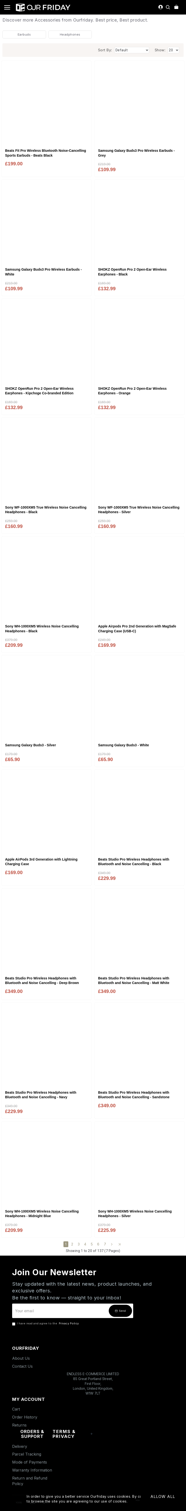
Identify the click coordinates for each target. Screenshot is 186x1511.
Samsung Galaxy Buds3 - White (123, 745)
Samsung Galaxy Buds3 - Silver (30, 745)
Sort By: (105, 50)
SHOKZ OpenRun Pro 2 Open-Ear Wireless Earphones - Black (132, 271)
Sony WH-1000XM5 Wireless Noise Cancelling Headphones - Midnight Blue (42, 1213)
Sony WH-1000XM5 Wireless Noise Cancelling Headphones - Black (42, 628)
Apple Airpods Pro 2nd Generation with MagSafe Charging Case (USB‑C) (137, 628)
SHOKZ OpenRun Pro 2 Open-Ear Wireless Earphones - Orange (132, 391)
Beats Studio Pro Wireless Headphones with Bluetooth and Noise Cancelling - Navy (40, 1095)
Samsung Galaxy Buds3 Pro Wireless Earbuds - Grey (136, 153)
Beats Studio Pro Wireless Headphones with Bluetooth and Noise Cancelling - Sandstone (134, 1095)
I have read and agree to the (46, 1324)
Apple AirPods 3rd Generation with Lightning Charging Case (41, 861)
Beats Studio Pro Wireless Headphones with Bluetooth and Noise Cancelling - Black (133, 861)
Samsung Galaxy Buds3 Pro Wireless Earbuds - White (43, 271)
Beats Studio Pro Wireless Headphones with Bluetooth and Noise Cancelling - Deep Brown (42, 980)
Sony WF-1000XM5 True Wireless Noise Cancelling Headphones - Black (45, 509)
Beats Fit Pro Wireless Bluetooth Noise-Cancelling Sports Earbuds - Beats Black (45, 153)
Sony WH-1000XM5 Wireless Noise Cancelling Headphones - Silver (135, 1213)
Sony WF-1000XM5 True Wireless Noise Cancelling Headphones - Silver (138, 509)
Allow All (162, 1496)
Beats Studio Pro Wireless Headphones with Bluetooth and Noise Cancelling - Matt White (133, 980)
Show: (160, 50)
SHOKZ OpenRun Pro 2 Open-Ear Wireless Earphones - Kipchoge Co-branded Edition (39, 391)
